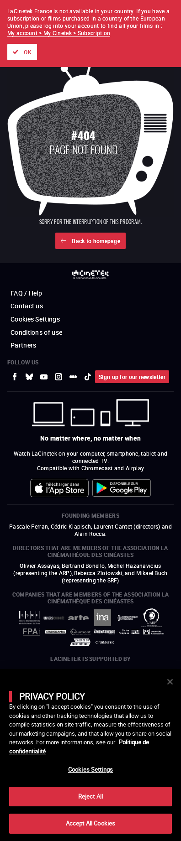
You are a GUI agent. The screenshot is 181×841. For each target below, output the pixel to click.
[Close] (170, 682)
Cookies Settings (90, 769)
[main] (90, 755)
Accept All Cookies (90, 823)
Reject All (90, 796)
